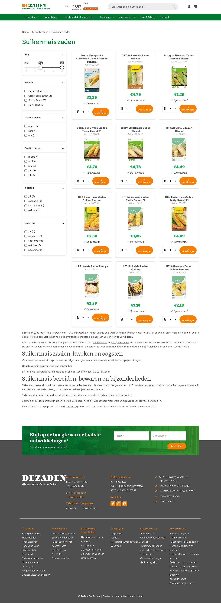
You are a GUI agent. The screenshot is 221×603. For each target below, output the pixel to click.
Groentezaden (29, 541)
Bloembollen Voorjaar (92, 553)
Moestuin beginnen (179, 533)
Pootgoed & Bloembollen (78, 17)
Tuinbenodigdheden (62, 541)
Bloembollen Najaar (91, 549)
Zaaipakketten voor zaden (36, 574)
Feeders (114, 537)
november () (35, 250)
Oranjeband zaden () (40, 95)
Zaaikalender (126, 17)
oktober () (34, 210)
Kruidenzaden (29, 537)
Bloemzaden (28, 554)
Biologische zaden (31, 533)
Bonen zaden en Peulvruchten (30, 548)
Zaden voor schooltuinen (182, 562)
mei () (32, 135)
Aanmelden (177, 446)
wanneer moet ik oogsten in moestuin (184, 572)
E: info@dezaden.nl (76, 492)
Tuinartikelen (50, 17)
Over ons (145, 541)
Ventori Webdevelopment (129, 596)
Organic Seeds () (37, 91)
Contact (164, 17)
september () (36, 205)
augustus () (35, 201)
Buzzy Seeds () (37, 100)
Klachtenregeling (148, 562)
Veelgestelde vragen (151, 558)
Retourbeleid (146, 554)
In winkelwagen (100, 111)
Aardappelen (87, 545)
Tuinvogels (105, 17)
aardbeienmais (42, 400)
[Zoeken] (174, 7)
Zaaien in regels (177, 578)
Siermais (26, 400)
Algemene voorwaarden (152, 537)
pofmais (71, 406)
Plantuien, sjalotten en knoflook (92, 539)
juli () (31, 175)
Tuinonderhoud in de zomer (183, 541)
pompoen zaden (120, 342)
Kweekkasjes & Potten (63, 533)
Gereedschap (59, 550)
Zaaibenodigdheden (62, 537)
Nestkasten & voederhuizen (125, 541)
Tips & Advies (147, 17)
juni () (32, 170)
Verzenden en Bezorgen (152, 550)
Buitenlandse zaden (32, 558)
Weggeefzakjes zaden (34, 570)
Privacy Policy (147, 533)
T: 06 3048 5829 (75, 497)
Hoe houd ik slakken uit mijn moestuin (184, 556)
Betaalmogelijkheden (151, 546)
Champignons (88, 558)
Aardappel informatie (180, 583)
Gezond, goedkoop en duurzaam (181, 548)
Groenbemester (30, 562)
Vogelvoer (115, 533)
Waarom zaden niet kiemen (183, 566)
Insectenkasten (59, 546)
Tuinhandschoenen (61, 558)
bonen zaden (100, 342)
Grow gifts (27, 566)
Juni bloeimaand (178, 537)
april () (32, 130)
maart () (33, 126)
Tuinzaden (30, 17)
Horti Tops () (36, 105)
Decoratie (57, 554)
